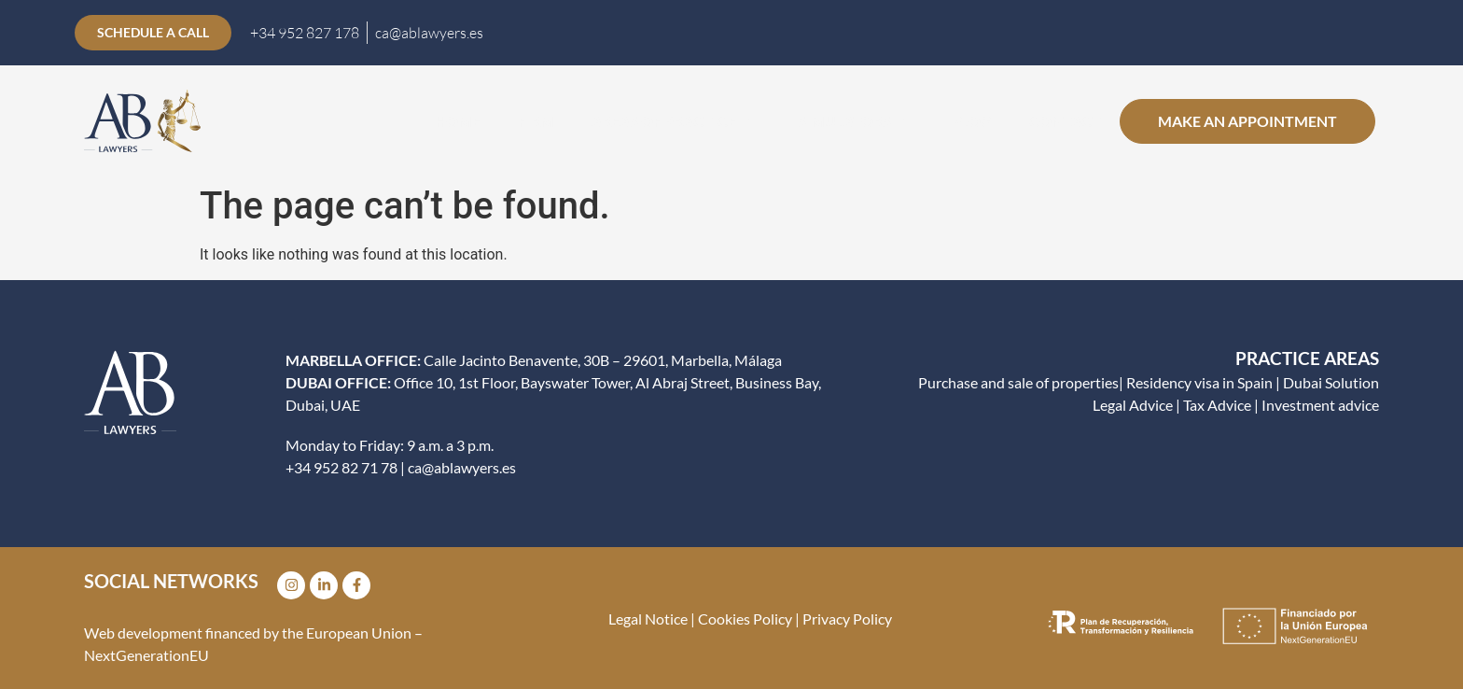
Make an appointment (1247, 121)
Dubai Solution (1331, 382)
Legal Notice (648, 618)
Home (458, 121)
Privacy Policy (847, 618)
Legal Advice (1133, 405)
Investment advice (1320, 405)
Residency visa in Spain (1199, 382)
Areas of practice (676, 121)
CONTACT (1065, 121)
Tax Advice (1217, 405)
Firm (536, 121)
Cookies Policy (743, 618)
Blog (972, 121)
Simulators (856, 121)
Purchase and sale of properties (1018, 382)
